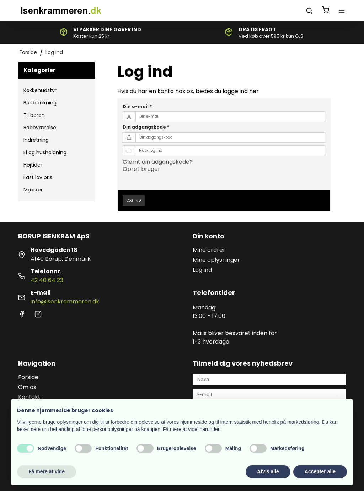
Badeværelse (39, 127)
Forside (28, 377)
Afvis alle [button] (268, 471)
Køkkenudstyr (40, 90)
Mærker (33, 189)
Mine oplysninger (216, 260)
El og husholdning (44, 152)
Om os (27, 387)
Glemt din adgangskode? (158, 162)
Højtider (32, 164)
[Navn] (269, 379)
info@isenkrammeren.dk (65, 301)
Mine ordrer (209, 250)
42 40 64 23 (47, 280)
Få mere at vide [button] (46, 471)
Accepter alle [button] (320, 471)
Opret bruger (141, 169)
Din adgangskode (146, 127)
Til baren (34, 115)
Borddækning (40, 102)
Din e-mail (137, 106)
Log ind (133, 200)
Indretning (36, 140)
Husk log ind (150, 150)
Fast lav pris (37, 177)
